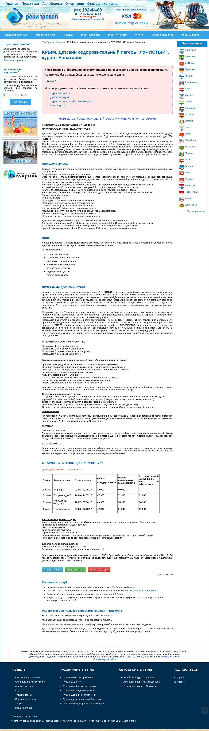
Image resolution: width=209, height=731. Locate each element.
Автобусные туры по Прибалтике (141, 686)
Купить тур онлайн (131, 23)
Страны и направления (27, 677)
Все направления (196, 211)
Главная (11, 3)
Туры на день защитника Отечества (82, 699)
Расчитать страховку (14, 60)
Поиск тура (30, 3)
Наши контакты (23, 708)
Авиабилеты (52, 3)
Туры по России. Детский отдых (70, 101)
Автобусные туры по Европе (138, 677)
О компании (74, 3)
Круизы (19, 690)
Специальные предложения (30, 681)
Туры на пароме (24, 695)
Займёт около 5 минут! (146, 590)
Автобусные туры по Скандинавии (141, 681)
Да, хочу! (52, 80)
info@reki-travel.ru (170, 656)
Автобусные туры (24, 686)
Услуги (18, 703)
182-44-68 (88, 9)
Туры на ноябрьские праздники (79, 686)
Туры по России (60, 93)
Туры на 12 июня (72, 681)
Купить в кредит (99, 569)
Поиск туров (58, 105)
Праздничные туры (25, 699)
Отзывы (93, 3)
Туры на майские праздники (78, 677)
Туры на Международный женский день (84, 703)
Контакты (111, 3)
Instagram (178, 677)
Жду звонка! (20, 102)
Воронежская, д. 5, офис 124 (88, 19)
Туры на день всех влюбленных (80, 695)
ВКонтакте (179, 681)
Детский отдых (59, 97)
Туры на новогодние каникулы (79, 690)
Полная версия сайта (104, 659)
